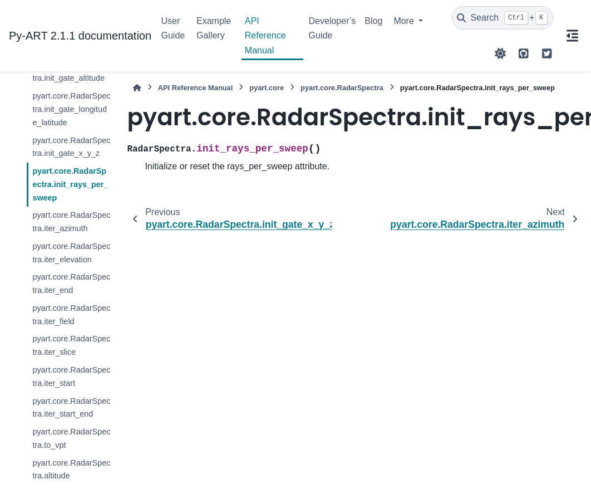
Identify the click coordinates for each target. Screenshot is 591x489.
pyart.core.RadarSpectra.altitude (71, 469)
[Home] (137, 88)
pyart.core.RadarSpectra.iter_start (71, 376)
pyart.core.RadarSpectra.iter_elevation (71, 253)
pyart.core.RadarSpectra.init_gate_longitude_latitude (71, 109)
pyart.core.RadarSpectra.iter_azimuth (71, 222)
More (404, 21)
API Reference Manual (265, 35)
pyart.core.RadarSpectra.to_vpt (71, 438)
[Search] (502, 18)
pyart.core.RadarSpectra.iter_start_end (71, 408)
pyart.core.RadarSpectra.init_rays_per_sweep (70, 184)
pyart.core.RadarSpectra (342, 88)
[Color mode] (500, 53)
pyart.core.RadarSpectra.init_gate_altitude (71, 72)
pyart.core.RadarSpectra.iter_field (71, 315)
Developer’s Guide (332, 28)
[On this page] (572, 35)
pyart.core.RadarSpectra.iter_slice (71, 345)
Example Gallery (213, 28)
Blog (373, 21)
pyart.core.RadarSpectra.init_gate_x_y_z (71, 147)
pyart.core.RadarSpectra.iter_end (71, 283)
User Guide (173, 28)
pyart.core (266, 88)
